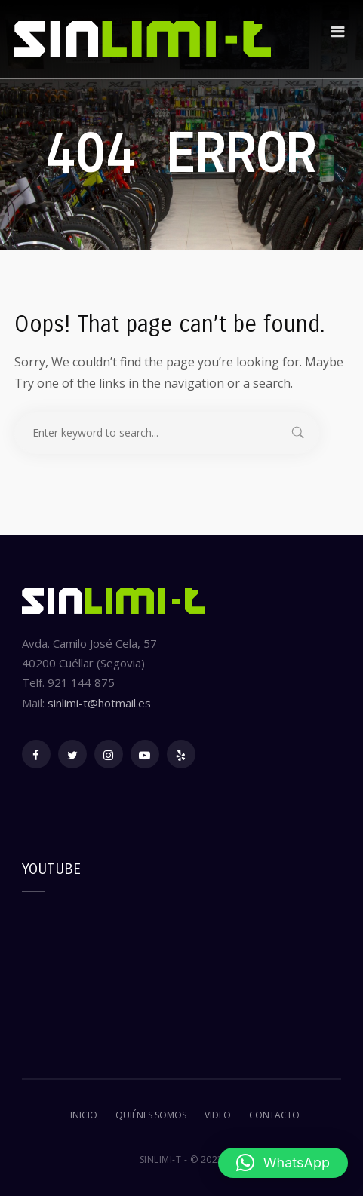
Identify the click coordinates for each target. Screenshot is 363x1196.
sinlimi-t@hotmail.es (99, 702)
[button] (283, 1163)
